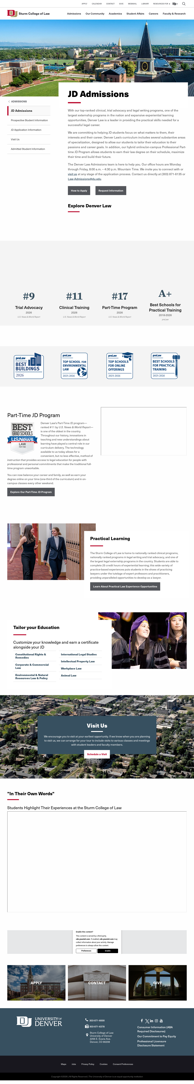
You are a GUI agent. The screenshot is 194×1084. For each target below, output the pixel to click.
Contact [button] (110, 3)
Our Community (95, 13)
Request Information (111, 191)
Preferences (86, 951)
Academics (115, 13)
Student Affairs (135, 13)
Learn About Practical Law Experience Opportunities (125, 587)
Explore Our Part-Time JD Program (31, 492)
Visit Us (15, 139)
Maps (63, 1067)
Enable (107, 951)
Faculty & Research (174, 13)
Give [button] (121, 3)
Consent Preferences (123, 1067)
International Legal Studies (79, 654)
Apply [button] (84, 3)
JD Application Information (26, 129)
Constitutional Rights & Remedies (30, 656)
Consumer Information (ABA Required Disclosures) (158, 1029)
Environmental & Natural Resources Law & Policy (31, 677)
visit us (73, 174)
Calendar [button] (97, 3)
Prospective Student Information (29, 120)
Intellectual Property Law (78, 661)
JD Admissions (21, 110)
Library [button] (145, 3)
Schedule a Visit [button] (97, 754)
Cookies (103, 1067)
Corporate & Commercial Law (32, 666)
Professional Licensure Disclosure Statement (155, 1047)
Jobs (74, 1067)
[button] (161, 3)
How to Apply (79, 191)
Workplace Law (71, 668)
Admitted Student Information (28, 149)
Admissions (74, 13)
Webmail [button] (132, 3)
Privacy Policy (87, 1067)
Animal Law (68, 676)
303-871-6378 (97, 1026)
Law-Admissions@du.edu (85, 179)
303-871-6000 (97, 1019)
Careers (153, 13)
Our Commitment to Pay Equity (156, 1038)
